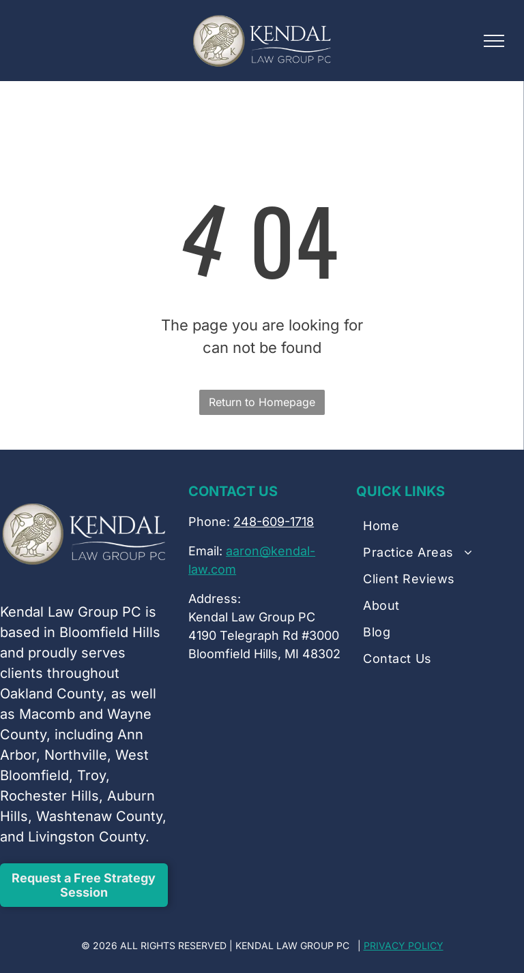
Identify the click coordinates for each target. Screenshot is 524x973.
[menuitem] (440, 529)
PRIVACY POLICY (403, 945)
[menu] (494, 41)
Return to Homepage (262, 402)
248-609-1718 (273, 521)
